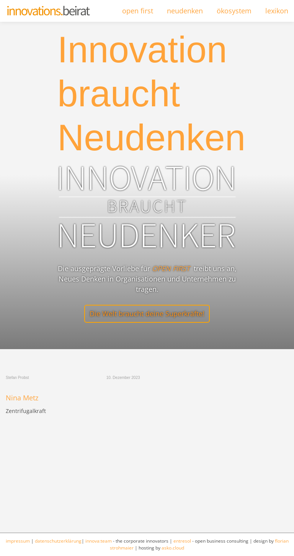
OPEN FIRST (171, 268)
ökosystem (234, 10)
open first (137, 10)
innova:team (98, 541)
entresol (182, 541)
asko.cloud (173, 548)
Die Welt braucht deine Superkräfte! (147, 313)
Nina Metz (22, 398)
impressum (18, 541)
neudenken (185, 10)
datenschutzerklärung (58, 541)
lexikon (276, 10)
